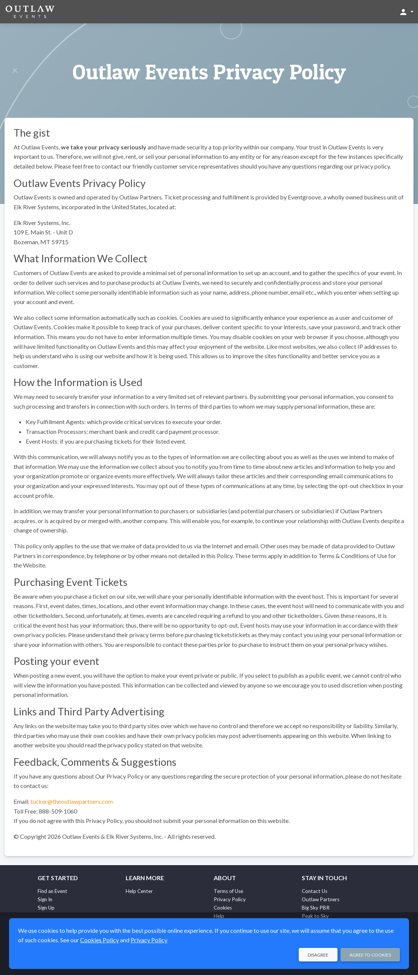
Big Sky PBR (316, 908)
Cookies (223, 908)
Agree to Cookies (370, 955)
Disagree (318, 955)
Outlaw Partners (320, 899)
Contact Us (314, 891)
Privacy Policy (230, 899)
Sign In (45, 899)
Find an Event (52, 891)
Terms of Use (228, 891)
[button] (406, 12)
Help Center (139, 891)
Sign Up (46, 908)
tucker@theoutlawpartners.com (71, 801)
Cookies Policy (99, 939)
